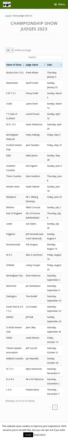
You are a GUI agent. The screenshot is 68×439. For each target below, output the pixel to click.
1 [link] (55, 407)
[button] (23, 65)
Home (8, 15)
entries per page (23, 50)
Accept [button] (28, 434)
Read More (40, 434)
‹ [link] (49, 407)
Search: (32, 57)
